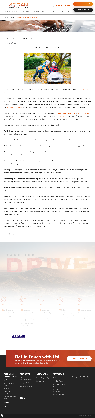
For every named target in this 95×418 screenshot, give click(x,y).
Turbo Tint (7, 388)
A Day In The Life (25, 383)
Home (6, 17)
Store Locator (40, 381)
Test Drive (36, 11)
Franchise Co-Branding (8, 392)
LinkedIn (88, 377)
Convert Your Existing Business (10, 397)
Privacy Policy (17, 416)
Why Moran (26, 11)
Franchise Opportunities (12, 11)
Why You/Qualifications (26, 378)
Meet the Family (58, 381)
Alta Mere (60, 116)
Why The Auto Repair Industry (59, 385)
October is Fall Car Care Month (27, 17)
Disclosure (25, 416)
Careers (61, 11)
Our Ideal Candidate (26, 386)
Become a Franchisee (83, 9)
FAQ (69, 11)
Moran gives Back (58, 394)
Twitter (13, 234)
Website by (85, 415)
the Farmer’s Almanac (14, 107)
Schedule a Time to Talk (83, 4)
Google (76, 377)
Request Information (79, 359)
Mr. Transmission (83, 113)
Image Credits (8, 416)
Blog (43, 11)
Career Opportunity (42, 378)
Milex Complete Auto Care (65, 113)
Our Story (56, 378)
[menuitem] (12, 11)
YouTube (84, 377)
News (6, 402)
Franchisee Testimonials (56, 390)
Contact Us (52, 11)
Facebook (6, 234)
